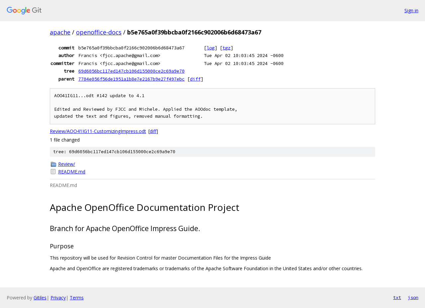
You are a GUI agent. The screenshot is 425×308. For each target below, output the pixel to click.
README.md (71, 171)
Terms (77, 297)
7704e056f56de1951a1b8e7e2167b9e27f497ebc (131, 79)
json (413, 297)
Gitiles (40, 297)
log (210, 48)
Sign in (411, 10)
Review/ (66, 164)
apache (60, 32)
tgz (226, 48)
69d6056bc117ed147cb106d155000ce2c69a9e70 (131, 71)
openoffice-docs (99, 32)
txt (397, 297)
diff (195, 79)
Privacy (58, 297)
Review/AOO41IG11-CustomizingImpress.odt (98, 131)
